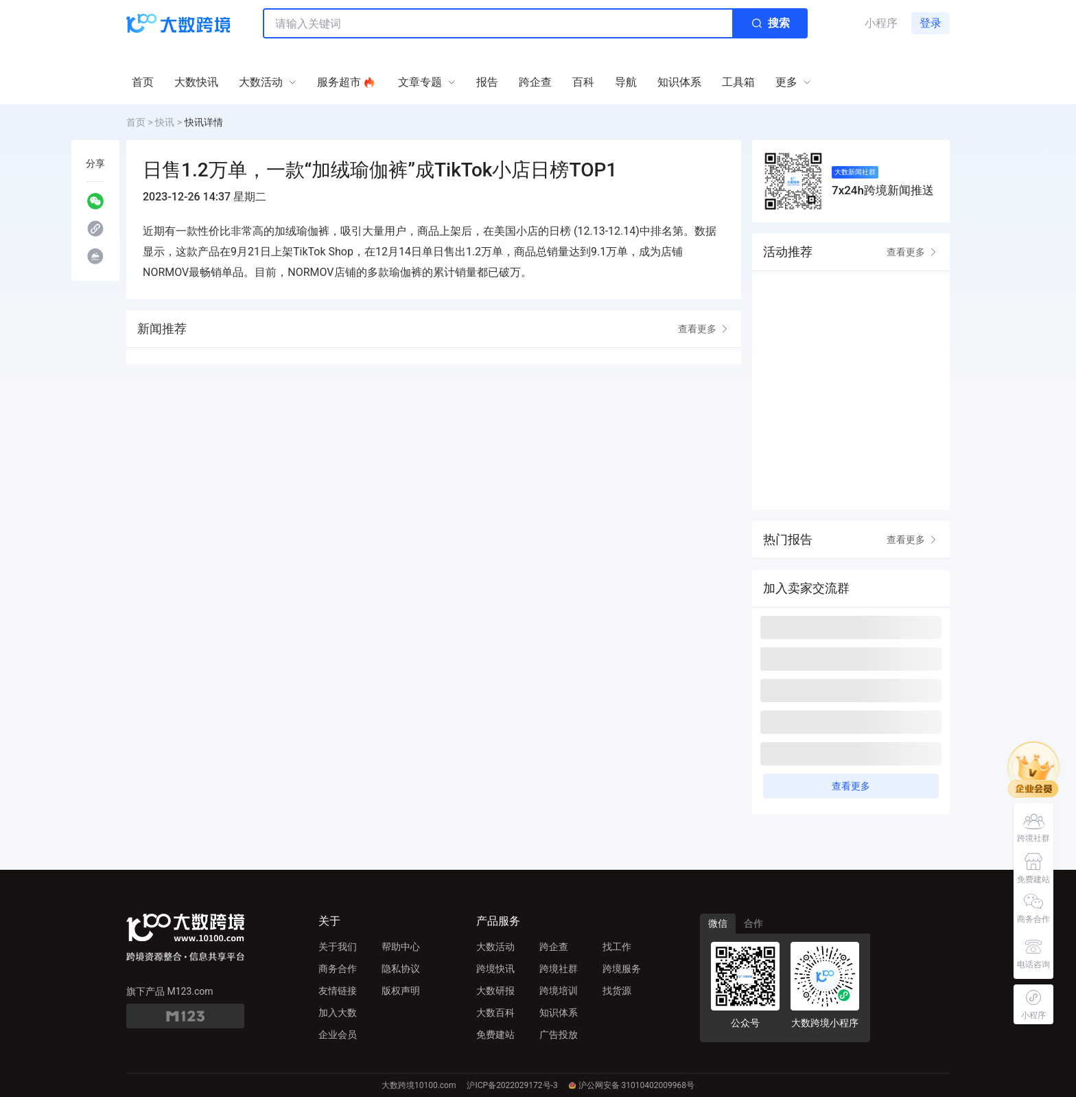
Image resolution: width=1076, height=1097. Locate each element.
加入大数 (337, 1012)
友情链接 (337, 990)
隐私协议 (401, 968)
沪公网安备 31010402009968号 (631, 1085)
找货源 (617, 990)
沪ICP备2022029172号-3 (512, 1085)
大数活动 (495, 946)
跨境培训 (558, 990)
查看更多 (704, 328)
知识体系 (558, 1012)
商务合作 (337, 968)
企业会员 (337, 1034)
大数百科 (495, 1012)
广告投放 (558, 1034)
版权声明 (401, 990)
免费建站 (495, 1034)
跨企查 (553, 946)
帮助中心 (401, 946)
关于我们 (337, 946)
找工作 (617, 946)
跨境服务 (622, 968)
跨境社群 (558, 968)
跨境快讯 (495, 968)
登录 (930, 23)
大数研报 (495, 990)
